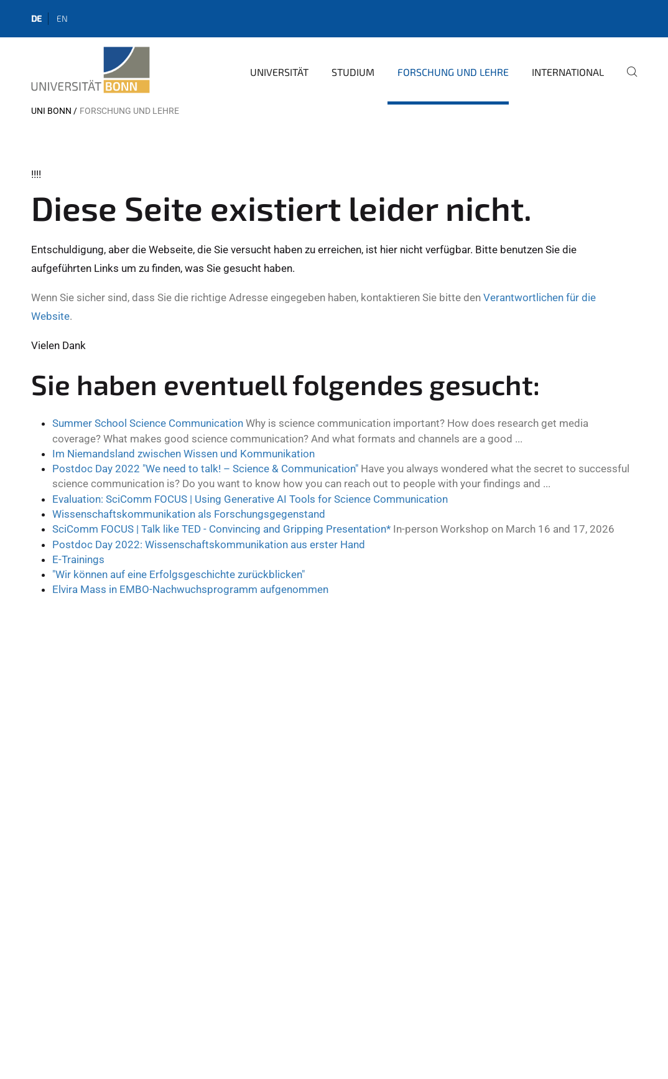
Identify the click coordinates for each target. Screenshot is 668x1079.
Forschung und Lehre (453, 72)
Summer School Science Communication (147, 423)
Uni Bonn (51, 111)
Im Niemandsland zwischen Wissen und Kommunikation (183, 453)
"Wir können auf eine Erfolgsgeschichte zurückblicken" (178, 574)
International (568, 72)
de (36, 18)
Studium (353, 72)
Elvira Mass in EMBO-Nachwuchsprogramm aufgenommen (190, 589)
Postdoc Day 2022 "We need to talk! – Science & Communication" (205, 468)
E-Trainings (78, 559)
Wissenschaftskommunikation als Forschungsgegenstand (188, 514)
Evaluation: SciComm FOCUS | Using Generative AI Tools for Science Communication (250, 499)
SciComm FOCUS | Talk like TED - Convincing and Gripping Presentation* (221, 529)
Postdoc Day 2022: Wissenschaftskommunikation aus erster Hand (208, 544)
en (62, 18)
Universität (279, 72)
